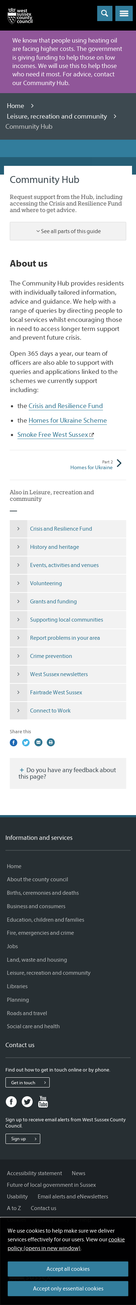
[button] (124, 13)
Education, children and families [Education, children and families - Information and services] (45, 920)
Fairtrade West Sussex (46, 692)
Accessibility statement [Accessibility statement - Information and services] (34, 1173)
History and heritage (44, 547)
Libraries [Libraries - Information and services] (17, 986)
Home (16, 106)
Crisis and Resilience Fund (66, 406)
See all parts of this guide (71, 231)
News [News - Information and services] (78, 1173)
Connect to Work (40, 710)
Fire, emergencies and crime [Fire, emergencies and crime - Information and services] (40, 933)
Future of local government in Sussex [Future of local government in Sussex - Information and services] (51, 1185)
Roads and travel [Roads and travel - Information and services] (27, 1013)
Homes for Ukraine (90, 465)
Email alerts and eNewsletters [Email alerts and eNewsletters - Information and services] (73, 1196)
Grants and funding (43, 601)
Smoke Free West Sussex (52, 435)
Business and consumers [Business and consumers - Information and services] (36, 906)
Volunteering (36, 583)
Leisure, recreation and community (57, 116)
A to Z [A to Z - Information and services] (14, 1208)
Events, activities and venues (54, 565)
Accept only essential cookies (68, 1288)
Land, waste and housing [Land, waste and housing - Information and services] (37, 960)
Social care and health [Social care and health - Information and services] (33, 1026)
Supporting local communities (56, 619)
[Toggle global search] (104, 13)
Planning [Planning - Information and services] (18, 1000)
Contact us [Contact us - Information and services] (43, 1208)
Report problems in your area (55, 638)
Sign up (25, 1139)
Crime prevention (41, 656)
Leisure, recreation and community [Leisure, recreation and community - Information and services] (49, 973)
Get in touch (30, 1082)
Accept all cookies (68, 1269)
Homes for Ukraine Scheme (68, 420)
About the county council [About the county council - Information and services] (37, 879)
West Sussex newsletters (49, 674)
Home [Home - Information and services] (14, 866)
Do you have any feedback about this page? (67, 773)
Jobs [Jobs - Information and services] (12, 946)
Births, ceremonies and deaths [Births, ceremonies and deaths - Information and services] (43, 893)
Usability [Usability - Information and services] (17, 1196)
